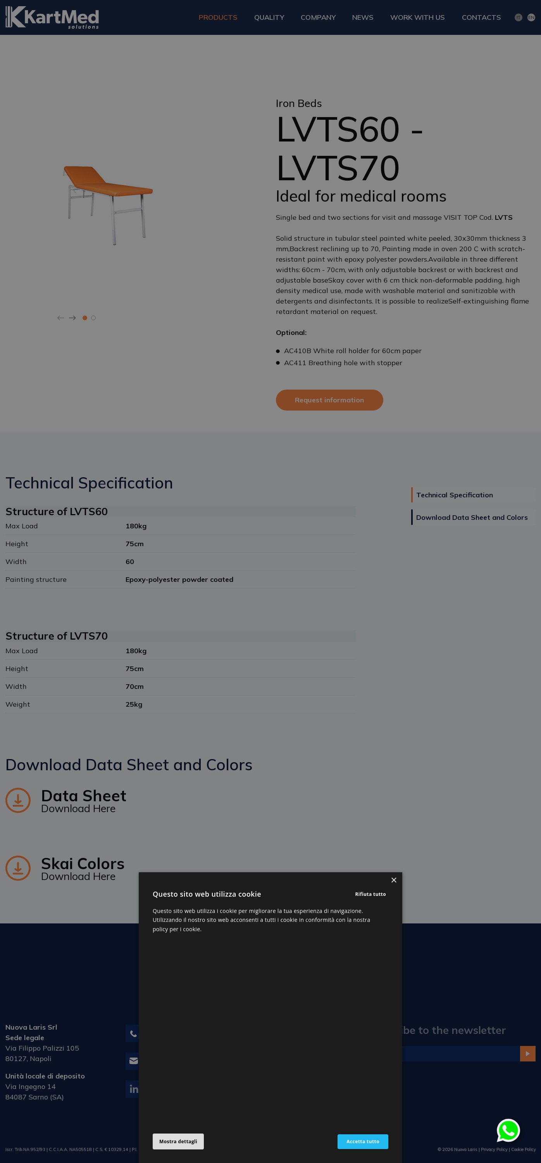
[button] (178, 1141)
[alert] (270, 581)
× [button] (393, 880)
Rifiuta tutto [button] (370, 894)
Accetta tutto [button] (362, 1141)
